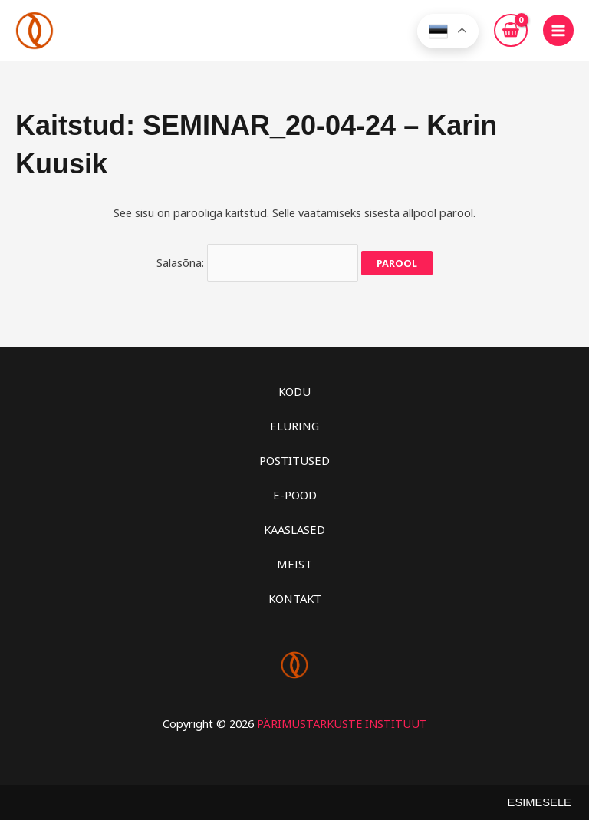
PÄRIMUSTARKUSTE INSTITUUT (342, 718)
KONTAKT (294, 593)
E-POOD (294, 490)
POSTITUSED (295, 455)
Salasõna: (257, 260)
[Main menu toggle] (558, 30)
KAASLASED (295, 524)
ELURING (294, 422)
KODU (294, 387)
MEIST (294, 559)
